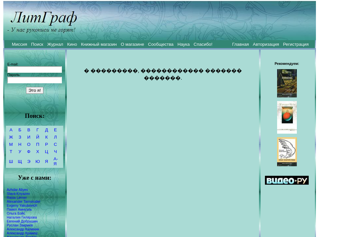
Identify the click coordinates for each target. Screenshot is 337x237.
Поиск (37, 44)
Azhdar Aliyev (17, 190)
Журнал (55, 44)
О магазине (132, 44)
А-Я (56, 161)
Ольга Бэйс (16, 213)
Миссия (19, 44)
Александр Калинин (23, 229)
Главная (240, 44)
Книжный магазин (99, 44)
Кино (72, 44)
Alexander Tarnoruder (23, 201)
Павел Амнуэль (19, 209)
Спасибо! (203, 44)
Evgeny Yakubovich (22, 205)
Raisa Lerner (17, 197)
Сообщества (160, 44)
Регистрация (296, 44)
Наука (183, 44)
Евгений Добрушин (22, 221)
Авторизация (266, 44)
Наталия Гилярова (22, 217)
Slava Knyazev (18, 194)
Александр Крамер (22, 233)
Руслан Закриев (20, 225)
